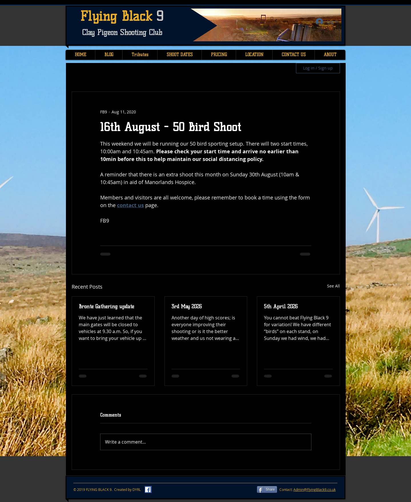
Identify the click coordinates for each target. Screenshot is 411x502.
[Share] (267, 489)
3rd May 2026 (187, 306)
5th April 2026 (281, 306)
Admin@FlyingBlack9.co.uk (314, 489)
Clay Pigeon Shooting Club (122, 32)
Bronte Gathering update (106, 306)
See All (333, 286)
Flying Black (118, 16)
